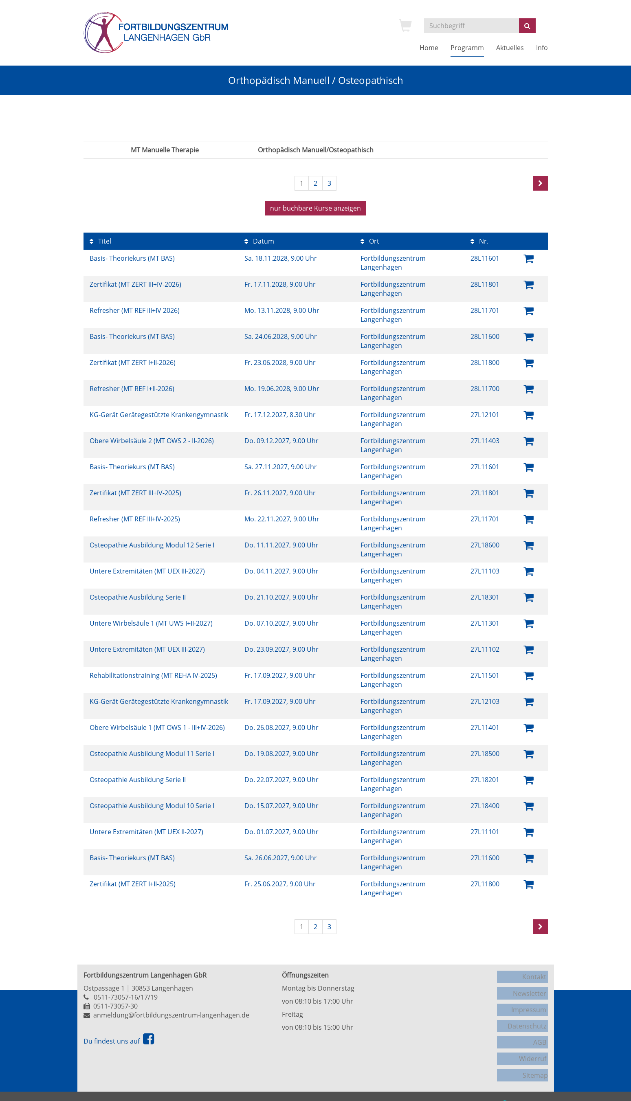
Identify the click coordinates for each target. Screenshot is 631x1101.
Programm (467, 47)
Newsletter (531, 987)
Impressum (530, 1001)
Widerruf (534, 1042)
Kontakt (536, 973)
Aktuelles (510, 47)
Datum (259, 239)
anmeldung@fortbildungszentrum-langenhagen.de (171, 1013)
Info (542, 47)
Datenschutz (528, 1015)
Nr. (479, 239)
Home (429, 47)
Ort (370, 239)
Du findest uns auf (119, 1039)
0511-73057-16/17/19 (126, 995)
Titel (100, 239)
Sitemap (535, 1056)
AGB (541, 1028)
